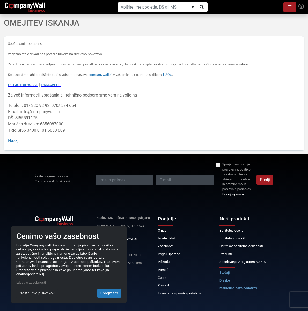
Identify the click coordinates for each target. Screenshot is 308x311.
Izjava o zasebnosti (31, 282)
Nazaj (13, 140)
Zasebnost (165, 246)
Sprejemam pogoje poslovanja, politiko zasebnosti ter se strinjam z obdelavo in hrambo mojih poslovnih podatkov (236, 176)
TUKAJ (167, 74)
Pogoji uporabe (233, 194)
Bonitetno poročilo (232, 238)
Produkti (225, 254)
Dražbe (224, 280)
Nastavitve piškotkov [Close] (37, 293)
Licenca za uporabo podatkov (179, 293)
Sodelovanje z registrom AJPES (242, 262)
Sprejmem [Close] (109, 293)
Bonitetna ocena (231, 230)
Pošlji (265, 179)
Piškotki (164, 262)
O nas (162, 230)
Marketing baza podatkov (238, 288)
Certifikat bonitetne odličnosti (241, 246)
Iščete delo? (166, 238)
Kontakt (163, 285)
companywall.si (101, 74)
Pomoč (163, 270)
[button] (289, 7)
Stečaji (224, 273)
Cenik (162, 277)
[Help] (301, 6)
